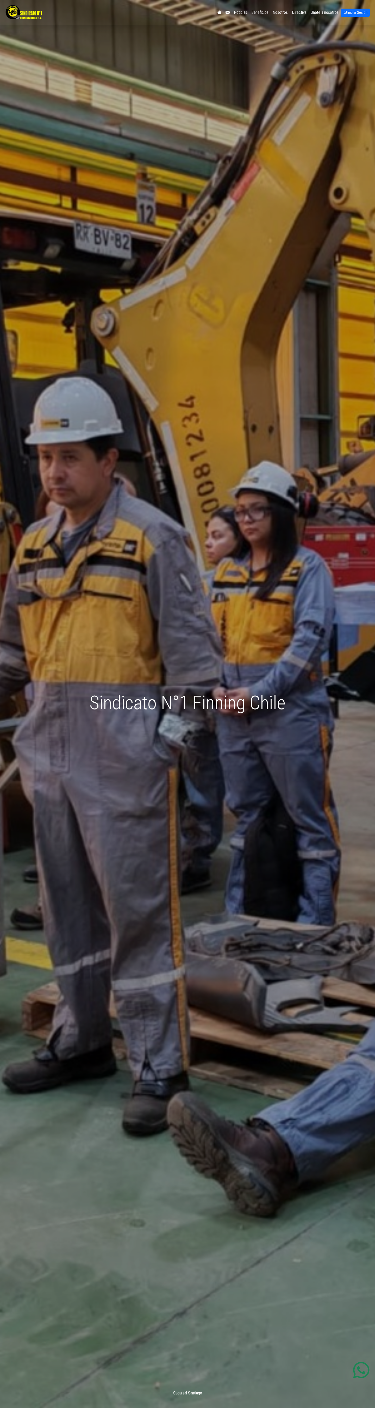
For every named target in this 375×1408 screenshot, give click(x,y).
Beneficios (259, 12)
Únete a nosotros (325, 12)
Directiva (299, 12)
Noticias (240, 12)
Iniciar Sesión (355, 12)
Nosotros (280, 12)
